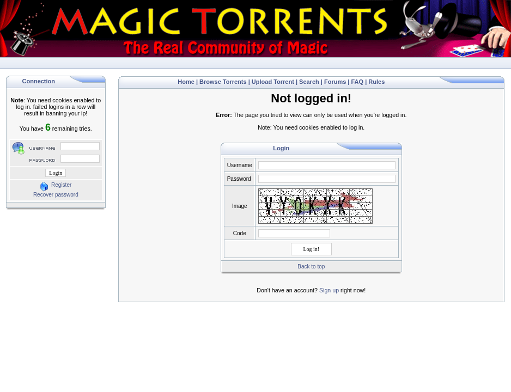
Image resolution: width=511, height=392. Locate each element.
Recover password (55, 195)
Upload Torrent (273, 81)
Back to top (311, 267)
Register (61, 185)
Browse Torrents (223, 81)
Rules (376, 81)
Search (309, 81)
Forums (335, 81)
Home (186, 81)
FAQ (357, 81)
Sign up (329, 290)
